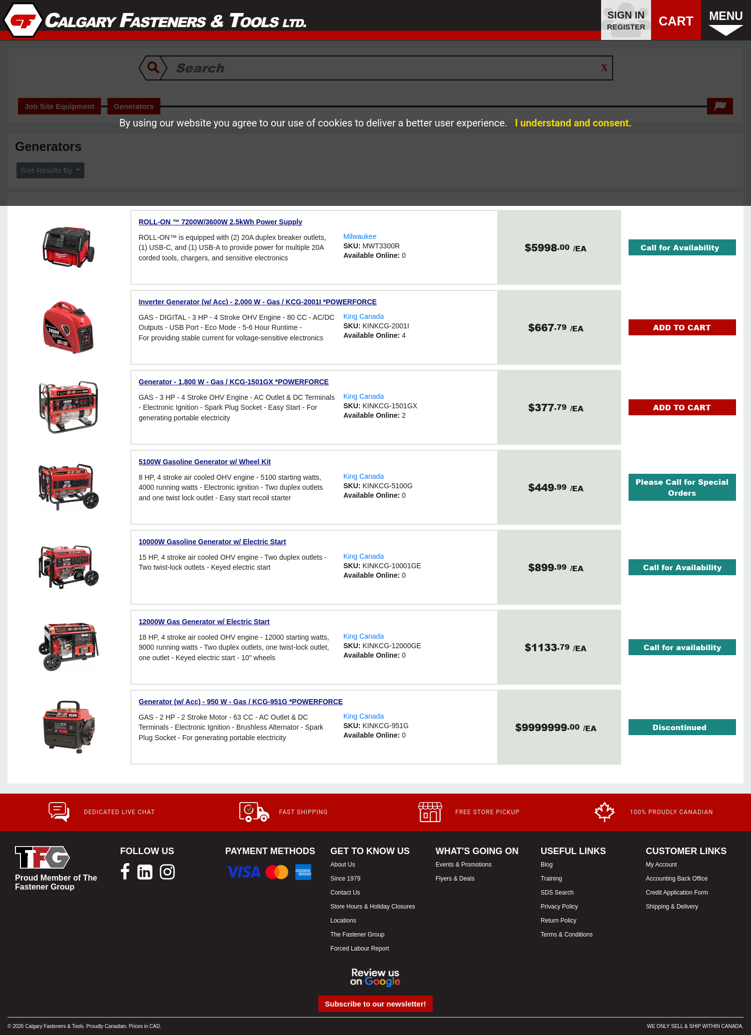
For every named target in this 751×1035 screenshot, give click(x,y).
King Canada (363, 316)
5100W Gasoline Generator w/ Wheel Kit (205, 462)
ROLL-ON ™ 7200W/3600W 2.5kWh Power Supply (221, 222)
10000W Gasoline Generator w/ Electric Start (212, 542)
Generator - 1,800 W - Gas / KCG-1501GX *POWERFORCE (234, 382)
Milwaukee (359, 236)
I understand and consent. (573, 123)
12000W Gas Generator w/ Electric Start (204, 622)
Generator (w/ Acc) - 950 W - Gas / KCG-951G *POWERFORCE (241, 702)
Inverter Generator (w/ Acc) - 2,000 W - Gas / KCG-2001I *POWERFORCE (258, 302)
